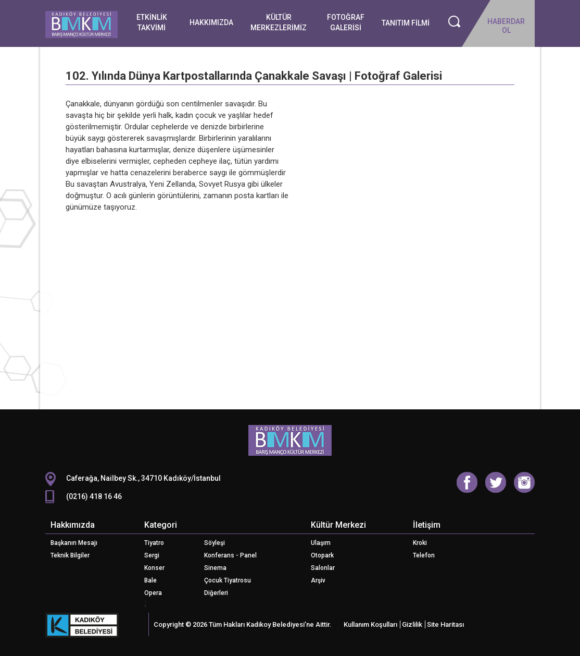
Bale (150, 580)
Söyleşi (214, 542)
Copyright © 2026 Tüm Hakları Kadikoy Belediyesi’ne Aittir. (243, 624)
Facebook (467, 482)
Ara (454, 22)
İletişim (426, 525)
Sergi (151, 555)
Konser (154, 568)
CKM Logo (290, 440)
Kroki (420, 542)
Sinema (215, 568)
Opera (153, 593)
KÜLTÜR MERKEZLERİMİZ (278, 22)
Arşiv (318, 580)
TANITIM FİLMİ (406, 23)
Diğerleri (216, 593)
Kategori (160, 525)
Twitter (495, 482)
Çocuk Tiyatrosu (227, 580)
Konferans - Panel (230, 555)
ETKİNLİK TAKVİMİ (151, 22)
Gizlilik (412, 624)
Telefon (424, 555)
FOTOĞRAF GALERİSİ (345, 22)
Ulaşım (321, 542)
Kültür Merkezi (338, 525)
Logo (81, 26)
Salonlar (323, 568)
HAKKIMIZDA (211, 22)
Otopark (322, 555)
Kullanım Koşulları (370, 624)
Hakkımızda (73, 525)
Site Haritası (445, 624)
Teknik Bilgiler (70, 555)
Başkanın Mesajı (74, 542)
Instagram (524, 482)
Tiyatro (154, 542)
